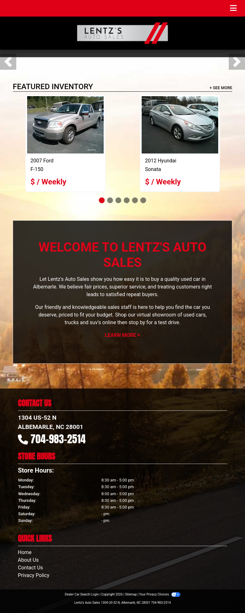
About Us (28, 560)
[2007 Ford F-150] (65, 125)
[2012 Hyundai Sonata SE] (180, 125)
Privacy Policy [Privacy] (33, 575)
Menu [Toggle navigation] (222, 8)
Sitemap (131, 594)
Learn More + (122, 335)
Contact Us (30, 568)
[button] (8, 61)
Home (25, 552)
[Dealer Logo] (122, 33)
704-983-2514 (58, 439)
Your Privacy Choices (159, 594)
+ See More (221, 87)
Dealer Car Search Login (82, 594)
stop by (137, 322)
